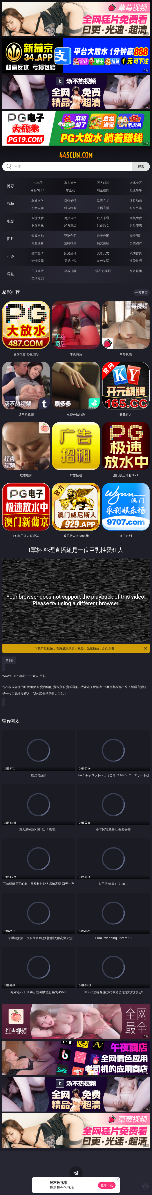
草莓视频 (70, 271)
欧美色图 (103, 235)
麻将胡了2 (38, 190)
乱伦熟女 (103, 225)
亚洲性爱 (37, 218)
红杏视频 (136, 271)
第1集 (9, 660)
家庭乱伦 (70, 253)
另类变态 (136, 225)
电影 (10, 221)
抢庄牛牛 (136, 190)
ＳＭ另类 (136, 208)
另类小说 (70, 261)
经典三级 (70, 225)
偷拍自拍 (70, 218)
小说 (10, 256)
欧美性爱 (136, 218)
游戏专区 (136, 183)
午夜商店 (37, 271)
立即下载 (107, 1185)
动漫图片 (136, 235)
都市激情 (37, 253)
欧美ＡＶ (103, 200)
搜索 (141, 166)
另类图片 (136, 243)
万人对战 (103, 183)
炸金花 (70, 190)
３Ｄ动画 (136, 200)
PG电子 (38, 183)
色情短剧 (37, 278)
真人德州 (70, 183)
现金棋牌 (103, 190)
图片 (10, 238)
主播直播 (103, 208)
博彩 (10, 185)
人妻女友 (103, 253)
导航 (10, 274)
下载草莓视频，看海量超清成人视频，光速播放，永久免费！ (91, 648)
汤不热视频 (103, 271)
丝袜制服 (70, 208)
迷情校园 (37, 261)
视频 (10, 203)
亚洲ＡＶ (37, 200)
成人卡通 (103, 218)
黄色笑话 (103, 261)
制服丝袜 (37, 225)
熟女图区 (103, 243)
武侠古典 (136, 253)
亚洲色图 (70, 235)
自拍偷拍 (70, 200)
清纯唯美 (70, 243)
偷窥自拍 (37, 235)
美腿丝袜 (37, 243)
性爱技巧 (136, 261)
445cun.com (76, 155)
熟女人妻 (37, 208)
